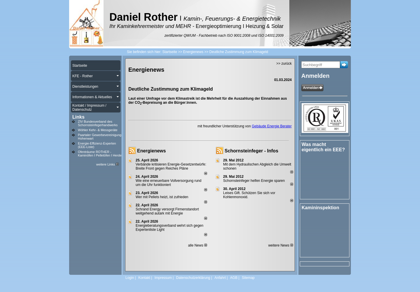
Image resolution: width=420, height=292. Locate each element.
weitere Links (107, 164)
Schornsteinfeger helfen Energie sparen (254, 181)
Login (129, 278)
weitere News (280, 245)
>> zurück (284, 63)
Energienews (151, 150)
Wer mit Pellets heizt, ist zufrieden (162, 197)
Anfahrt (220, 278)
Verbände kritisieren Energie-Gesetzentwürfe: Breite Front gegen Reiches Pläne (171, 166)
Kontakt (144, 278)
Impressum (163, 278)
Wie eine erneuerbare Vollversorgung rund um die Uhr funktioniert (168, 183)
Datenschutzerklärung (193, 278)
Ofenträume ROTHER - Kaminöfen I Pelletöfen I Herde (100, 153)
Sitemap (248, 278)
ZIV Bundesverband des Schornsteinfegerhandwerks (98, 123)
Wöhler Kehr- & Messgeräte (98, 130)
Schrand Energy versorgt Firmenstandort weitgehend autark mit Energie (167, 211)
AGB (233, 278)
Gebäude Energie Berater (272, 126)
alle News (197, 245)
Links (78, 117)
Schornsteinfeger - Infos (251, 150)
